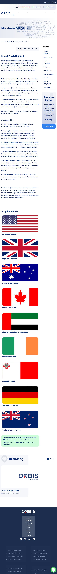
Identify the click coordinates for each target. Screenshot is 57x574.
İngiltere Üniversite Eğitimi (14, 553)
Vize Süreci (47, 87)
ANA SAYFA (13, 13)
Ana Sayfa (3, 41)
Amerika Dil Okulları (9, 234)
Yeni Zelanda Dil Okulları (11, 430)
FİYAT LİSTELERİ (51, 13)
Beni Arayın (49, 126)
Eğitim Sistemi (48, 57)
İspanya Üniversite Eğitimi (40, 559)
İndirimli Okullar (49, 74)
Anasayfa (28, 518)
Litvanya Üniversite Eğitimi (40, 570)
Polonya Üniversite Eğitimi (14, 571)
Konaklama (47, 70)
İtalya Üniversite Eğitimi (39, 556)
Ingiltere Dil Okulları (9, 259)
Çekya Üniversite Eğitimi (39, 573)
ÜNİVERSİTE (19, 13)
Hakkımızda (29, 520)
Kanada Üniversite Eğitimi (14, 559)
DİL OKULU (33, 13)
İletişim (54, 2)
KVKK (28, 532)
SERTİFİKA (45, 13)
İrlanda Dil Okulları (9, 357)
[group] (28, 479)
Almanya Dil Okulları (10, 406)
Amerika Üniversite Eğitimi (14, 550)
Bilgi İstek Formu (49, 7)
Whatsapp (36, 7)
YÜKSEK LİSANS (27, 13)
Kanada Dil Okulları (9, 308)
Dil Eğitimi (47, 67)
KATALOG (13, 15)
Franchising (29, 523)
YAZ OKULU (39, 13)
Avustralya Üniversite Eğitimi (15, 556)
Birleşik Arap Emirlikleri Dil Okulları (15, 332)
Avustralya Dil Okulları (10, 283)
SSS (29, 528)
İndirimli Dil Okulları (23, 7)
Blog (45, 2)
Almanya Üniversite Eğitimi (40, 553)
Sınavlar (46, 78)
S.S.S (49, 2)
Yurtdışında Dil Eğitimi (12, 41)
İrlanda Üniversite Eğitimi (39, 550)
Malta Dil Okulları (8, 381)
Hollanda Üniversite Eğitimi (15, 568)
